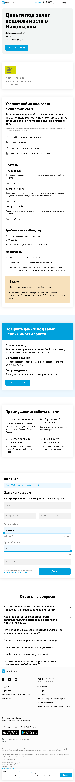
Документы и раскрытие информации (52, 699)
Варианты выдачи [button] (8, 760)
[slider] (4, 534)
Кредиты (5, 687)
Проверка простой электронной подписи (54, 707)
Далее (55, 572)
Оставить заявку (17, 47)
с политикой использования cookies (23, 778)
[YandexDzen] (16, 680)
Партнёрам (6, 699)
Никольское (37, 3)
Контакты (41, 695)
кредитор (27, 721)
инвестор (12, 721)
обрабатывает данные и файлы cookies (28, 772)
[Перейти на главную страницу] (8, 2)
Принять (66, 775)
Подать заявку (18, 383)
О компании (42, 687)
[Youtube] (9, 680)
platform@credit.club (8, 769)
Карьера (41, 691)
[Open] (69, 562)
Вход (64, 3)
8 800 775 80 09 (48, 2)
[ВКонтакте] (3, 680)
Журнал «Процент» (45, 703)
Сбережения (6, 691)
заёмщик (4, 721)
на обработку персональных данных (15, 573)
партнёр (20, 721)
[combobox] (37, 506)
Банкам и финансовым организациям (16, 695)
